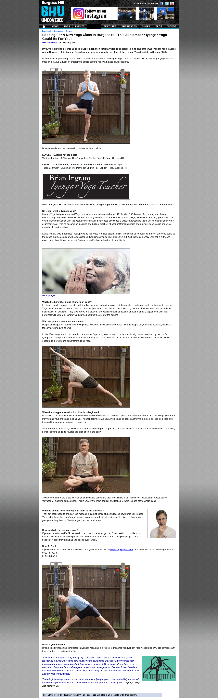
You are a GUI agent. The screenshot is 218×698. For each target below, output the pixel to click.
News (68, 31)
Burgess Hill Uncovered (52, 31)
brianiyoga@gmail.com (121, 549)
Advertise (153, 3)
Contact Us (140, 3)
